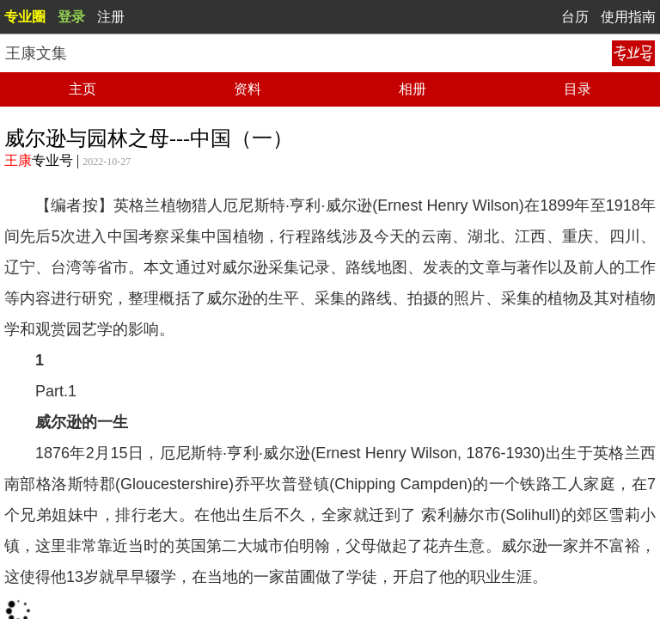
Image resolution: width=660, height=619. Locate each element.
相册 (412, 89)
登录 (71, 16)
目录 (577, 89)
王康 (18, 160)
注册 (111, 16)
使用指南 (628, 16)
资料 (247, 89)
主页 (82, 89)
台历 (575, 16)
